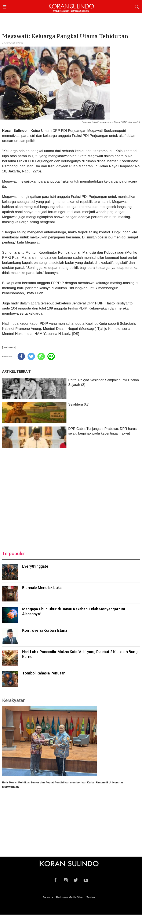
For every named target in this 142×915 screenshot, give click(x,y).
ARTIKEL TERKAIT (16, 371)
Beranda (48, 897)
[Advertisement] (71, 496)
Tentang (91, 897)
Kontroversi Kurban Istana (44, 630)
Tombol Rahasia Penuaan (43, 673)
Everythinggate (35, 566)
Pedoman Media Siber (69, 897)
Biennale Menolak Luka (42, 588)
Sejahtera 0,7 (78, 404)
